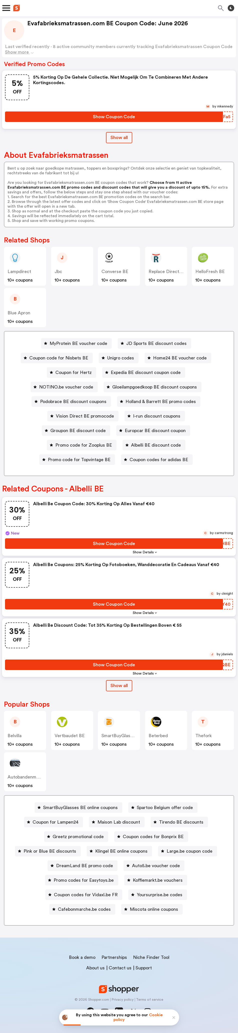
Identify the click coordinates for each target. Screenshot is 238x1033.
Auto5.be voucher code (156, 865)
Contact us (120, 968)
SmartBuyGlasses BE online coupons (80, 807)
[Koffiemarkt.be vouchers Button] (155, 880)
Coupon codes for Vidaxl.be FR (86, 894)
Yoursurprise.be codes (159, 894)
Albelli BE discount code (156, 445)
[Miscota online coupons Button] (152, 909)
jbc (58, 271)
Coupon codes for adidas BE (159, 459)
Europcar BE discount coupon (155, 430)
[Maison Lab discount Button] (117, 822)
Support (144, 968)
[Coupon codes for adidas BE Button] (157, 459)
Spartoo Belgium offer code (165, 807)
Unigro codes (120, 358)
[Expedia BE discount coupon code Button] (143, 372)
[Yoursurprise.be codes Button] (157, 894)
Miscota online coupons (154, 909)
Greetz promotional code (78, 836)
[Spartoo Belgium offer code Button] (162, 807)
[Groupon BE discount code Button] (76, 430)
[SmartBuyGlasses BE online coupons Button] (78, 807)
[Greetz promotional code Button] (76, 836)
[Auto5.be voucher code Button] (154, 865)
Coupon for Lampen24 (55, 822)
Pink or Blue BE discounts (50, 851)
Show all (119, 685)
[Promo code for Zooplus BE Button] (81, 445)
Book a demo (82, 957)
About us (95, 968)
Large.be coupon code (189, 851)
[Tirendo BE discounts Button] (179, 822)
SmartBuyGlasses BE (122, 735)
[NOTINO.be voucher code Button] (64, 387)
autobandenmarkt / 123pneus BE (41, 777)
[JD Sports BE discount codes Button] (154, 343)
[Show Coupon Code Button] (114, 116)
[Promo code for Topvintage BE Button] (77, 459)
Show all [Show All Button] (119, 137)
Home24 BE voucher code (180, 358)
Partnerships (114, 957)
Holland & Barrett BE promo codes (161, 401)
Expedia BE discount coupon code (146, 372)
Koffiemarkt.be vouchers (158, 880)
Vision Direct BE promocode (85, 416)
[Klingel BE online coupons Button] (119, 851)
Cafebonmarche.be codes (84, 909)
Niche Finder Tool (151, 957)
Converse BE (114, 271)
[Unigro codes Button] (119, 358)
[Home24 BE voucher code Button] (178, 358)
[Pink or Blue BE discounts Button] (48, 851)
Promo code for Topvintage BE (79, 459)
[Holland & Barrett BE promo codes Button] (158, 401)
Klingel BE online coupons (121, 851)
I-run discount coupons (156, 416)
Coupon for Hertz (73, 372)
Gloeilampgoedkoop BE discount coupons (154, 387)
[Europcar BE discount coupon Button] (153, 430)
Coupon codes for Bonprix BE (153, 836)
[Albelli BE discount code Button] (154, 445)
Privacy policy (122, 999)
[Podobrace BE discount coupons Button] (71, 401)
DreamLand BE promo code (84, 865)
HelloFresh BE (210, 271)
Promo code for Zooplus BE (83, 445)
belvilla (15, 735)
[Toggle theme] (231, 8)
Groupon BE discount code (78, 430)
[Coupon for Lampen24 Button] (53, 822)
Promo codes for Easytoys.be (84, 880)
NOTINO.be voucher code (66, 387)
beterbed (158, 735)
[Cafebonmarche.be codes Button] (82, 909)
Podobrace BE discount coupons (73, 401)
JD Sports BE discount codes (156, 343)
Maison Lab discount (118, 822)
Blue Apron (19, 313)
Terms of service (149, 999)
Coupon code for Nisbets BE (58, 358)
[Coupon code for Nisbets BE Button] (57, 358)
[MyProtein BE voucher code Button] (76, 343)
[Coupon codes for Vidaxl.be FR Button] (83, 894)
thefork (203, 735)
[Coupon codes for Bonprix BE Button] (151, 836)
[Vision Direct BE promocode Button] (82, 416)
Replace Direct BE (167, 271)
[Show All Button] (119, 685)
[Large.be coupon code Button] (187, 851)
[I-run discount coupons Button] (155, 416)
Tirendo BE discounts (181, 822)
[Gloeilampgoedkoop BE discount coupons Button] (152, 387)
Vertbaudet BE (70, 735)
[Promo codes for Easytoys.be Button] (81, 880)
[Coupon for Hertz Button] (71, 372)
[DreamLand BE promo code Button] (82, 865)
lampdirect (19, 271)
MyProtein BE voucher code (78, 343)
